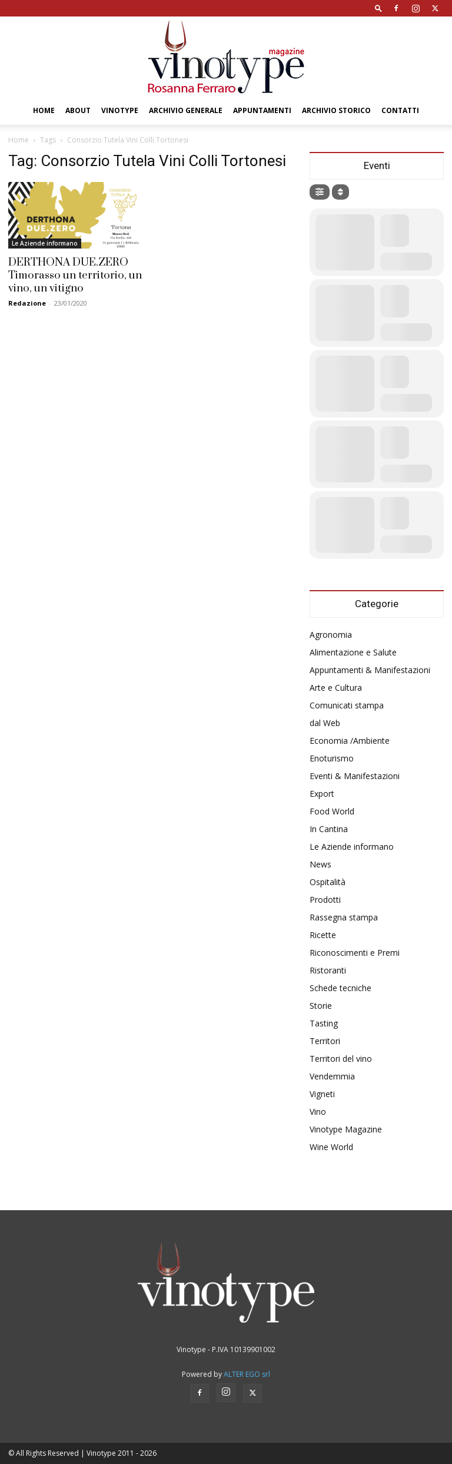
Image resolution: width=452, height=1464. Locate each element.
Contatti (400, 110)
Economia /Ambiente (350, 740)
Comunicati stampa (347, 705)
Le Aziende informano (45, 243)
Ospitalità (327, 881)
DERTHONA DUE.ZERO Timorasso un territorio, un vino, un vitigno (75, 275)
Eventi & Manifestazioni (355, 775)
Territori (325, 1040)
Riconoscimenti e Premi (355, 952)
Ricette (323, 934)
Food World (332, 811)
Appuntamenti (262, 110)
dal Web (325, 722)
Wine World (331, 1146)
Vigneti (322, 1093)
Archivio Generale (185, 110)
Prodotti (325, 899)
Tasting (324, 1023)
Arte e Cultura (336, 687)
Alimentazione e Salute (353, 652)
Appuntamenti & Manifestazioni (370, 669)
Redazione (27, 303)
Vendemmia (332, 1076)
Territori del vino (341, 1058)
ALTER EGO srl (247, 1374)
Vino (318, 1111)
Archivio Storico (336, 110)
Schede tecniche (340, 987)
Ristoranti (328, 970)
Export (322, 793)
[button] (378, 8)
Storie (321, 1005)
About (78, 110)
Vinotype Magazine (346, 1129)
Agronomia (331, 634)
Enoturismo (332, 758)
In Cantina (329, 828)
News (320, 864)
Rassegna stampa (344, 917)
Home (44, 110)
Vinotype (119, 110)
